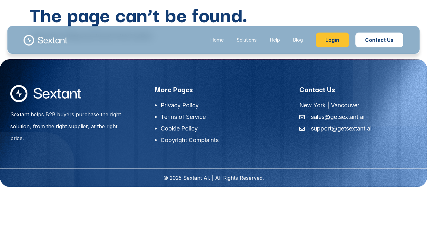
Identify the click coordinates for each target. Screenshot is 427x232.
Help (275, 40)
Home (217, 40)
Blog (298, 40)
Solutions (247, 40)
